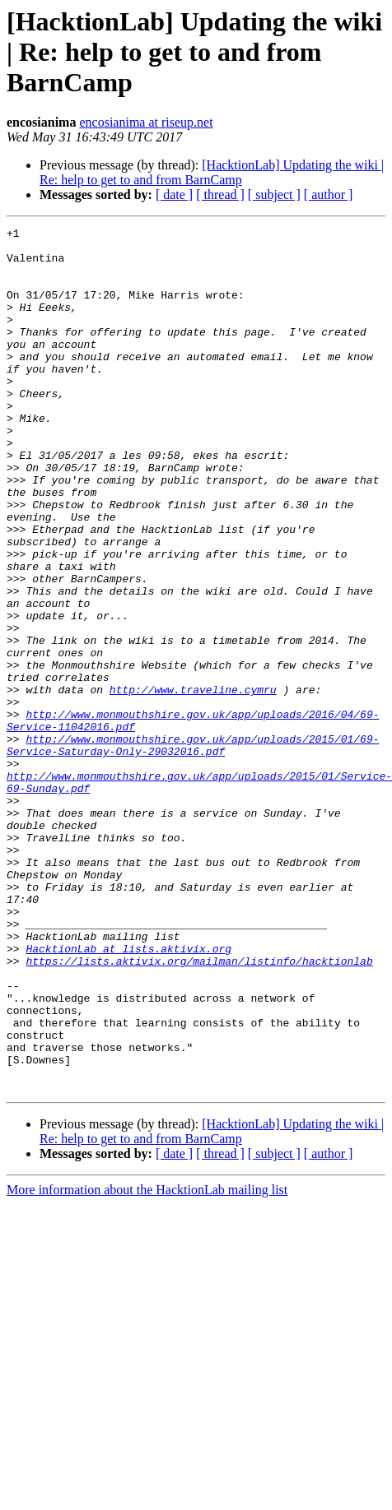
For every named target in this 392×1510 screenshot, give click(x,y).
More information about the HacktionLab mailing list (147, 1362)
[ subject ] (274, 194)
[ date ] (174, 194)
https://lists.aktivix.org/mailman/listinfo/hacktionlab (199, 1108)
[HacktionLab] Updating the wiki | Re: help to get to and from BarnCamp (212, 172)
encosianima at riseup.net (145, 122)
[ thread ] (220, 194)
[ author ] (328, 194)
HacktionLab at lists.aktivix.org (128, 1093)
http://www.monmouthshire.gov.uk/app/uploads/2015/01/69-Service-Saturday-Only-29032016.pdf (193, 849)
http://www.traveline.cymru (193, 783)
